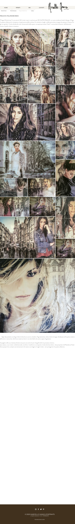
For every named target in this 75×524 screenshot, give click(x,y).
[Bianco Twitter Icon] (41, 509)
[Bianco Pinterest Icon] (43, 509)
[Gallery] (32, 11)
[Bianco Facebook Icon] (38, 509)
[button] (23, 11)
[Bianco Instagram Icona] (36, 509)
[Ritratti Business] (13, 11)
